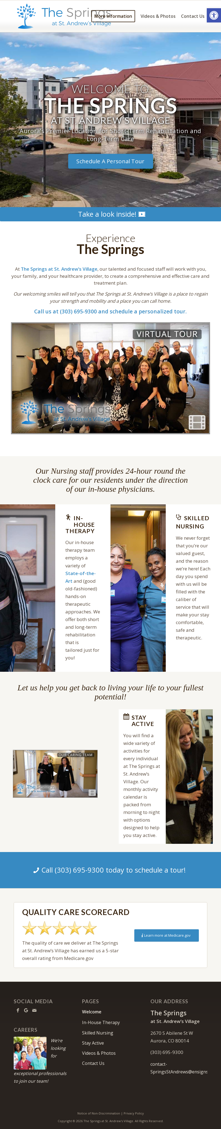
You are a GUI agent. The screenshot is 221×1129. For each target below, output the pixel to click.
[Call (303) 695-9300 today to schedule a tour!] (110, 870)
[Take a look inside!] (110, 214)
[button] (214, 15)
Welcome (91, 1012)
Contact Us (93, 1063)
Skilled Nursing (97, 1033)
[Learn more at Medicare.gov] (166, 935)
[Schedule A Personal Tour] (110, 161)
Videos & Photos (99, 1053)
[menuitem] (113, 16)
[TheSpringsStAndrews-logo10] (64, 16)
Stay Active (93, 1043)
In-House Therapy (101, 1022)
